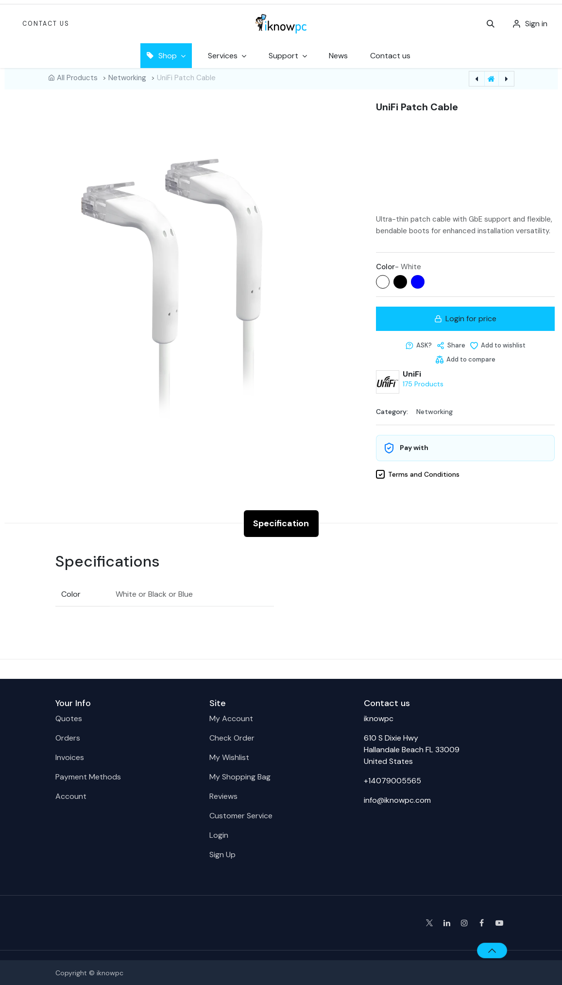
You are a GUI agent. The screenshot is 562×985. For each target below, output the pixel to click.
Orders (67, 737)
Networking (127, 78)
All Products (77, 78)
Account (70, 795)
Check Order (232, 737)
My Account (231, 717)
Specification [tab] (281, 522)
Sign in (536, 23)
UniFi (412, 373)
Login (218, 834)
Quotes (68, 717)
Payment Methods (88, 776)
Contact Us (45, 24)
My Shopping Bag (240, 776)
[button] (490, 24)
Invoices (69, 756)
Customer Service (240, 815)
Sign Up (222, 853)
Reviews (223, 795)
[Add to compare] (465, 358)
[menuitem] (338, 55)
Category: (392, 410)
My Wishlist (229, 756)
